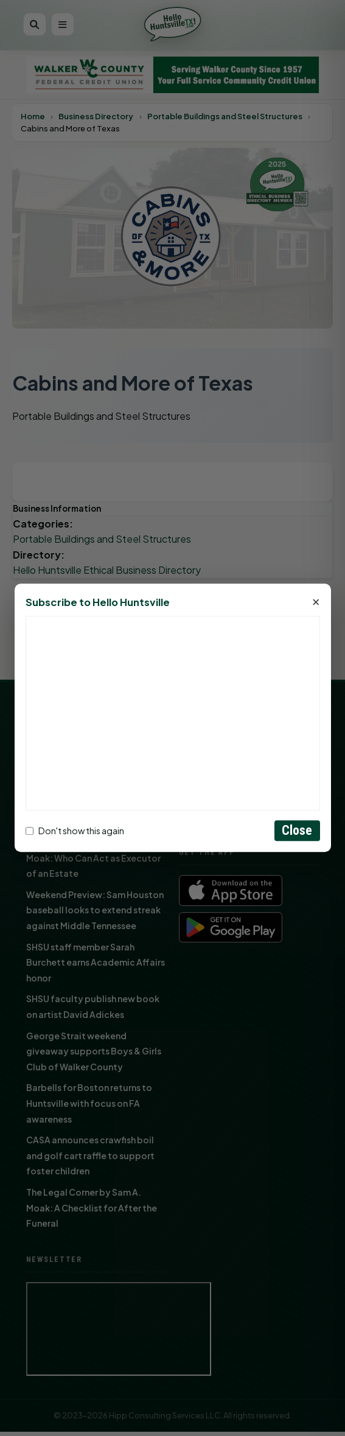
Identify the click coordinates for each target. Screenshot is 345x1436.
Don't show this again (75, 830)
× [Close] (316, 603)
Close (297, 830)
